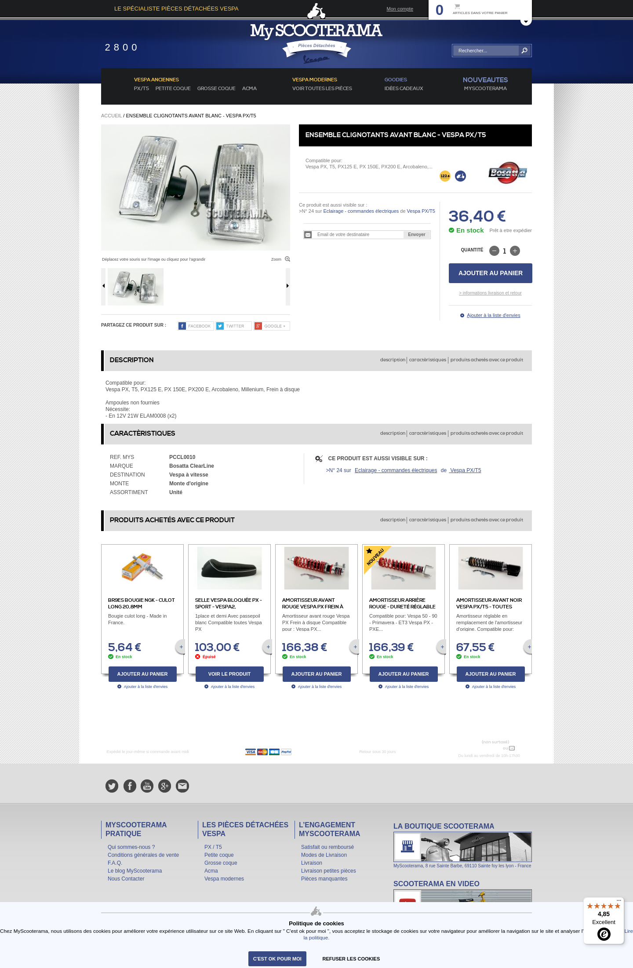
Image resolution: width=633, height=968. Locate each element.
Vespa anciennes (156, 80)
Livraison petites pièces (328, 871)
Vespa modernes (224, 879)
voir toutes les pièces (322, 89)
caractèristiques (427, 360)
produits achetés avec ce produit (487, 360)
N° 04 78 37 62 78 (480, 748)
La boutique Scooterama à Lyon (462, 845)
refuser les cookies (351, 958)
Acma (249, 89)
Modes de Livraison (324, 855)
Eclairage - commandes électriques (361, 211)
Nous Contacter (126, 879)
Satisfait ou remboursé (327, 847)
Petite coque (173, 89)
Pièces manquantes (324, 879)
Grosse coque (216, 89)
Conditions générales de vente (143, 855)
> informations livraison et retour (490, 293)
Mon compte (399, 8)
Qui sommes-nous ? (131, 847)
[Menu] (619, 902)
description (392, 360)
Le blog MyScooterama (135, 871)
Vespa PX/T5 (420, 211)
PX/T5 (141, 89)
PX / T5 (213, 847)
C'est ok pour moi (277, 958)
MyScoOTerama (485, 89)
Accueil (111, 115)
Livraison (311, 863)
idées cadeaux (404, 89)
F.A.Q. (115, 863)
